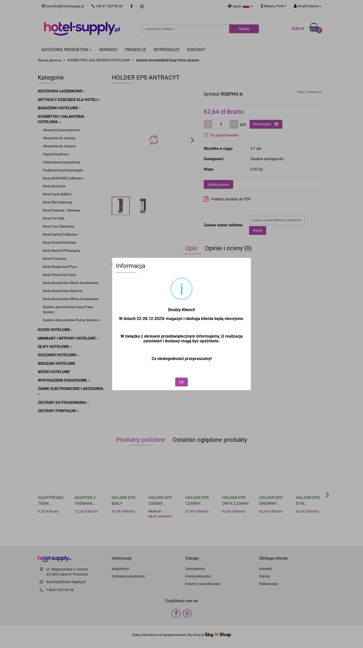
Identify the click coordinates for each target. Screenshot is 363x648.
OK (181, 382)
